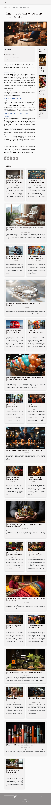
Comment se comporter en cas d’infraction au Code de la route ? (36, 627)
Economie (25, 796)
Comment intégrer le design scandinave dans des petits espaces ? (14, 182)
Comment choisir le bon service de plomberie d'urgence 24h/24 (14, 258)
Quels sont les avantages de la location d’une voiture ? (36, 407)
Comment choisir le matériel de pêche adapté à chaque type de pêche (37, 182)
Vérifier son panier (9, 59)
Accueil (5, 7)
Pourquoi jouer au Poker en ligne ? (41, 114)
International (25, 797)
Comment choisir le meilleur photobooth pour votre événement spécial (36, 258)
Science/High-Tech (25, 801)
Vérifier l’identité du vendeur (11, 54)
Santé (25, 799)
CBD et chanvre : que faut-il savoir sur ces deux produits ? (25, 673)
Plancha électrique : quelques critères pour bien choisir (35, 555)
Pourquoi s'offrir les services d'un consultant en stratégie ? (24, 450)
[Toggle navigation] (5, 2)
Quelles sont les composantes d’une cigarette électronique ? (14, 407)
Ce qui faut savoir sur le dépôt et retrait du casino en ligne (42, 92)
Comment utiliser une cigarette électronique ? (20, 745)
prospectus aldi (18, 77)
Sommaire (8, 49)
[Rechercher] (9, 797)
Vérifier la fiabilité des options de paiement (14, 57)
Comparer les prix (9, 52)
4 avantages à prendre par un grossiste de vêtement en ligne (14, 479)
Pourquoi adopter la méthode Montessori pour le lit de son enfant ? (15, 700)
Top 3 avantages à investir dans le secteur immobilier (42, 70)
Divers (9, 7)
